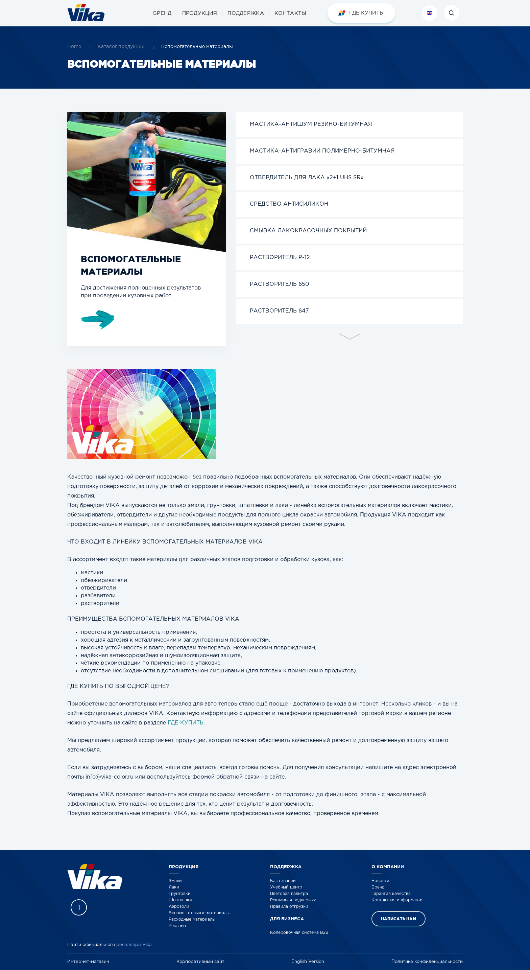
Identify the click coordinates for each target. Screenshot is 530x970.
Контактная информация (397, 900)
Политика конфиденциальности (427, 962)
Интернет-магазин (88, 962)
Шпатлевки (180, 900)
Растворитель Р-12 (280, 257)
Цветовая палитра (289, 894)
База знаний (283, 881)
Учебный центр (286, 887)
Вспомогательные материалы (199, 913)
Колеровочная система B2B (299, 932)
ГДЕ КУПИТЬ (185, 722)
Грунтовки (180, 894)
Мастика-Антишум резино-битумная (311, 124)
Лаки (174, 887)
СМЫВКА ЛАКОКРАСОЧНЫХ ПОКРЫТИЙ (308, 230)
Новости (380, 881)
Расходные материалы (192, 919)
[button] (199, 13)
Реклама (177, 926)
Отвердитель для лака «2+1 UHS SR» (307, 177)
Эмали (175, 881)
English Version (307, 962)
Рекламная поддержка (293, 900)
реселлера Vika (134, 945)
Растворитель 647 (279, 311)
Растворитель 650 (279, 284)
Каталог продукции (121, 47)
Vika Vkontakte (79, 907)
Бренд (377, 887)
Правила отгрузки (289, 906)
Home (74, 47)
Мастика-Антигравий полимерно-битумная (322, 151)
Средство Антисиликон (289, 204)
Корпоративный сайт (200, 962)
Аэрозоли (179, 906)
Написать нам (398, 919)
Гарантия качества (391, 894)
